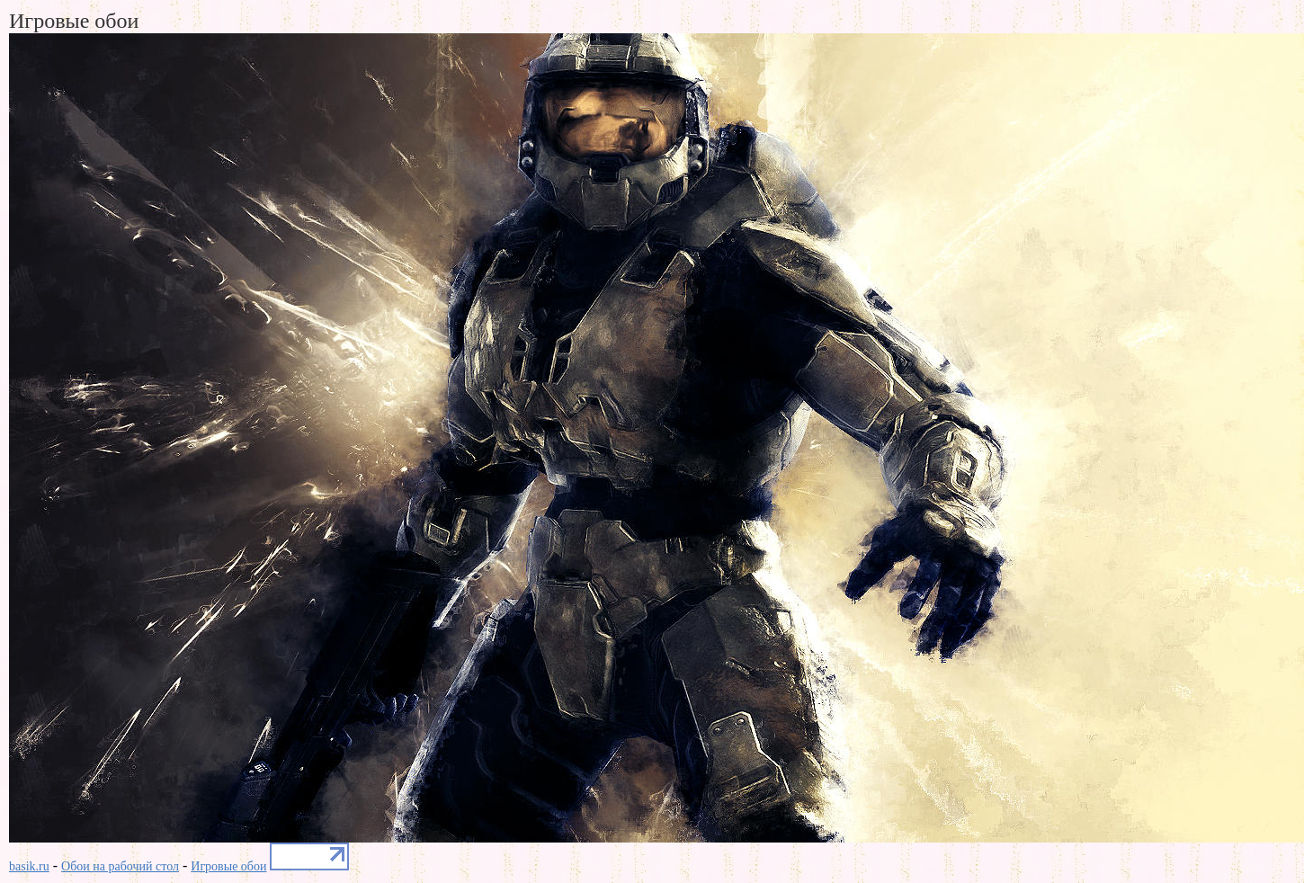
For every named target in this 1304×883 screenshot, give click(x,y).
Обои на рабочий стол (120, 866)
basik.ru (29, 866)
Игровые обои (228, 866)
